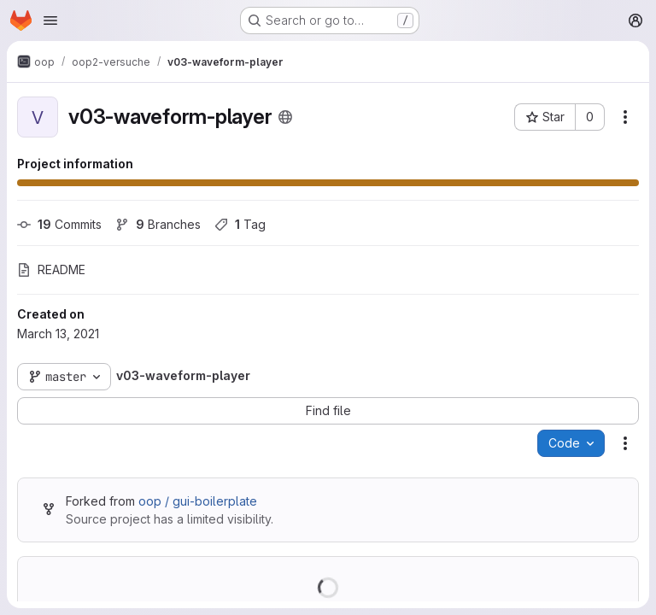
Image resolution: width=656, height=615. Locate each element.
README (51, 269)
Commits (59, 224)
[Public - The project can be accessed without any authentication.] (285, 117)
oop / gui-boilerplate (197, 501)
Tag (240, 224)
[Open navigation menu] (50, 20)
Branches (158, 224)
